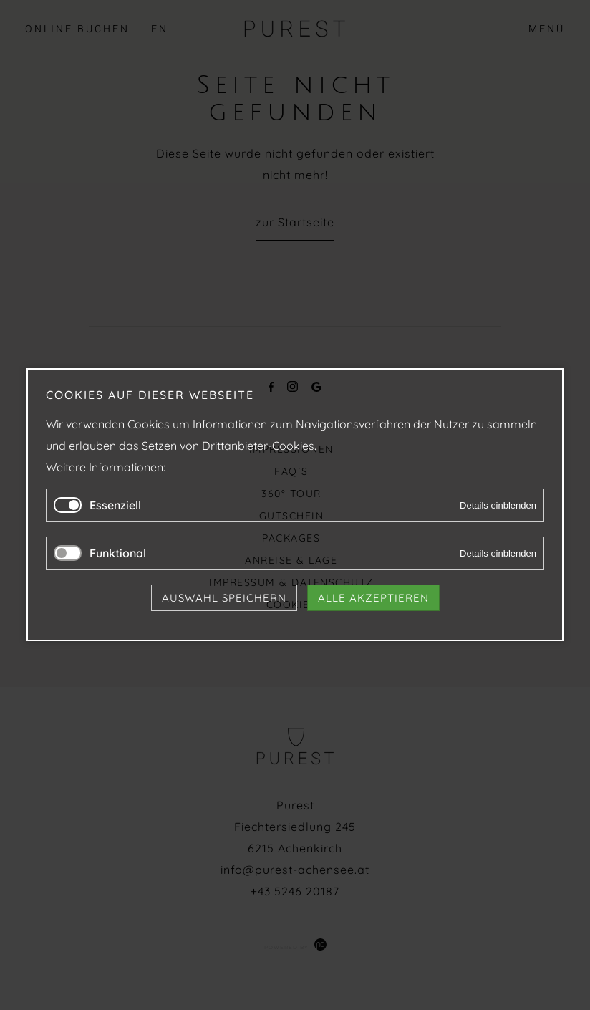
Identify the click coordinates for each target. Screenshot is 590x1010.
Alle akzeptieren (373, 598)
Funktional (118, 554)
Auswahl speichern (224, 598)
